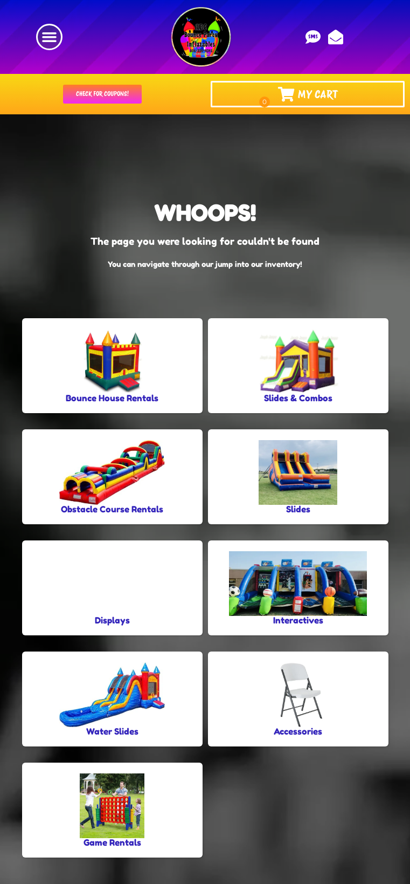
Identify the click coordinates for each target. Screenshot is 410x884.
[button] (49, 37)
